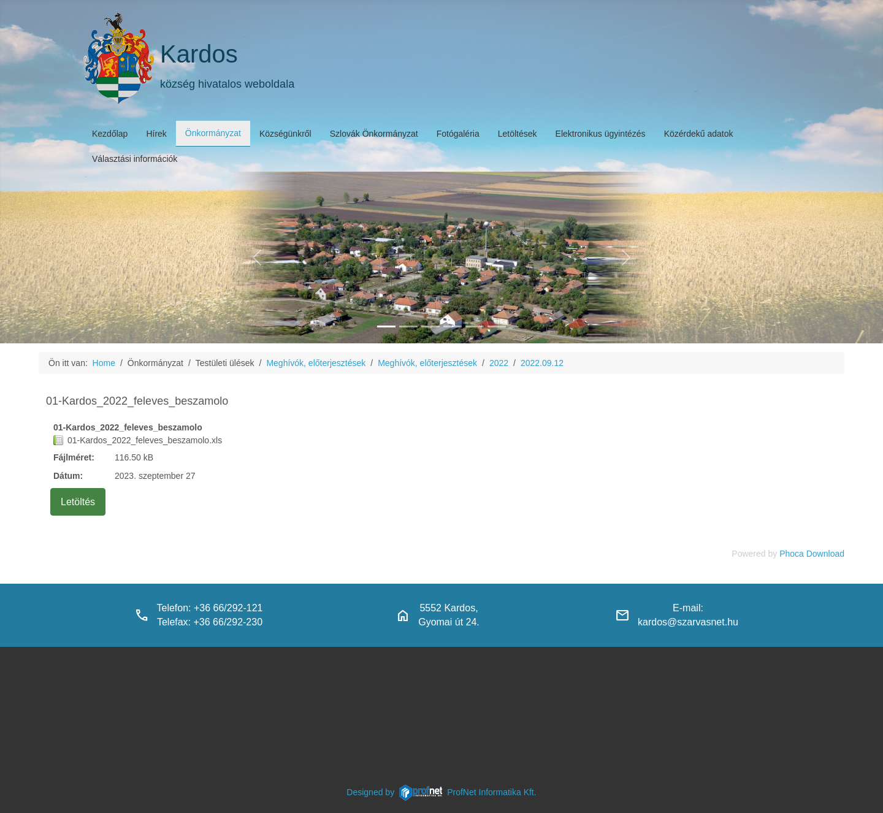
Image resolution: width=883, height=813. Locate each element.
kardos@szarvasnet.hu (688, 622)
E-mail (686, 608)
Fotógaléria (458, 134)
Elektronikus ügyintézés (601, 134)
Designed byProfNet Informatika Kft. (441, 792)
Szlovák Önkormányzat (374, 134)
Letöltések (517, 134)
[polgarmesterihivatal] (452, 326)
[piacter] (474, 326)
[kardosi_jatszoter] (430, 326)
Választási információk (134, 159)
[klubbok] (496, 326)
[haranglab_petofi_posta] (408, 326)
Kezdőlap (110, 134)
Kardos (199, 53)
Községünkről (285, 134)
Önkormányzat (213, 133)
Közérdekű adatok (698, 134)
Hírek (156, 134)
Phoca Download (811, 554)
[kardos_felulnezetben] (386, 326)
